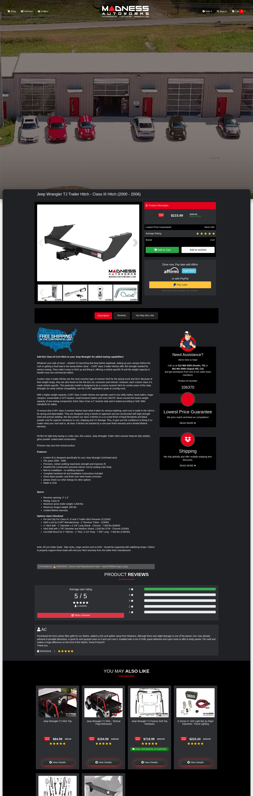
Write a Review (80, 615)
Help (207, 11)
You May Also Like (146, 315)
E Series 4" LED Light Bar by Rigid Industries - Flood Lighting (195, 722)
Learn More (189, 270)
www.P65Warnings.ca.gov (115, 566)
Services (27, 11)
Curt (212, 240)
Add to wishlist (198, 249)
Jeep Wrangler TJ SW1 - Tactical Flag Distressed (103, 722)
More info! (210, 227)
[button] (135, 242)
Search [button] (222, 11)
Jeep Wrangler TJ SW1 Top (57, 720)
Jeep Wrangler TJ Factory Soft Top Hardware (149, 722)
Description (103, 315)
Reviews (123, 315)
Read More (188, 422)
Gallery (43, 11)
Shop (11, 11)
